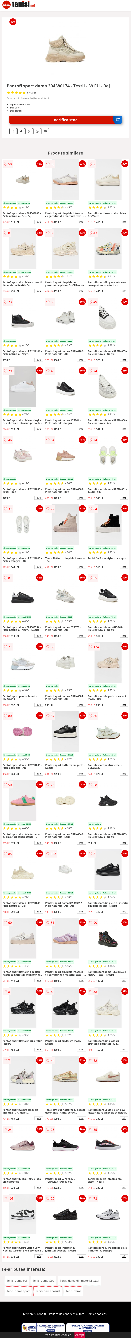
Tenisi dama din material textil (79, 1281)
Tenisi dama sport (18, 1291)
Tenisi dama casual (47, 1291)
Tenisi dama (73, 1291)
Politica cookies (97, 1314)
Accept (79, 1335)
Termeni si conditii (35, 1314)
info (39, 221)
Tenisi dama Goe (43, 1281)
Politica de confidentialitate (66, 1314)
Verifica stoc (88, 120)
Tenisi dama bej (17, 1281)
